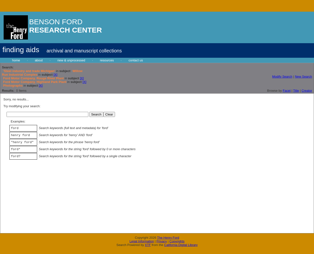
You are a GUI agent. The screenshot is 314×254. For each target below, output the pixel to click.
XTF (148, 245)
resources (107, 60)
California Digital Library (181, 245)
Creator (307, 90)
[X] (55, 74)
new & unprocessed (71, 60)
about (39, 60)
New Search (303, 76)
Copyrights (176, 241)
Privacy (162, 241)
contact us (136, 60)
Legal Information (142, 241)
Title (296, 90)
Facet (287, 90)
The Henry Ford (168, 237)
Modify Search (282, 76)
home (16, 60)
